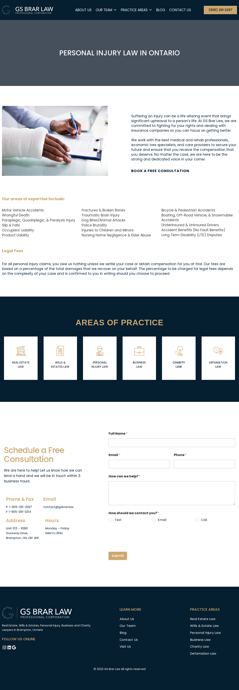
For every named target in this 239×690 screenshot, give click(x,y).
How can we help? (125, 476)
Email (114, 455)
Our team (106, 10)
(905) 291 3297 (220, 10)
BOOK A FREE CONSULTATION (160, 170)
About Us (83, 10)
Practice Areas (136, 10)
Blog (160, 10)
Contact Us (180, 10)
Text (118, 520)
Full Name (118, 433)
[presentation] (139, 542)
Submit (118, 555)
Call (204, 520)
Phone (180, 455)
